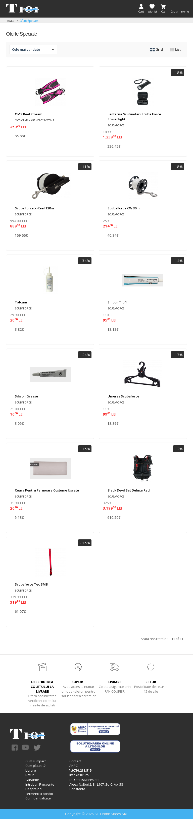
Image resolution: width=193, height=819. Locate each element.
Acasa (10, 21)
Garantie (32, 779)
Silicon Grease (26, 396)
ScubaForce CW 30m (123, 208)
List (175, 49)
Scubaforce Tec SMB (31, 584)
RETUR (151, 682)
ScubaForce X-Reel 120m (34, 208)
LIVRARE (114, 682)
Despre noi (33, 789)
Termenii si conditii (39, 793)
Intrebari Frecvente (39, 784)
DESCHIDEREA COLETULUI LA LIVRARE (42, 686)
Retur (29, 775)
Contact (75, 761)
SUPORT (78, 682)
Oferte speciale (29, 21)
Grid (156, 49)
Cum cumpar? (35, 761)
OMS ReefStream (28, 114)
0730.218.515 (80, 770)
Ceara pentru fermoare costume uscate (47, 490)
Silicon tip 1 (117, 302)
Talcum (21, 302)
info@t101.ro (79, 775)
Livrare (30, 770)
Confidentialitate (38, 798)
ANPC (73, 765)
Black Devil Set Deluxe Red (129, 490)
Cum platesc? (35, 765)
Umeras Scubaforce (123, 396)
